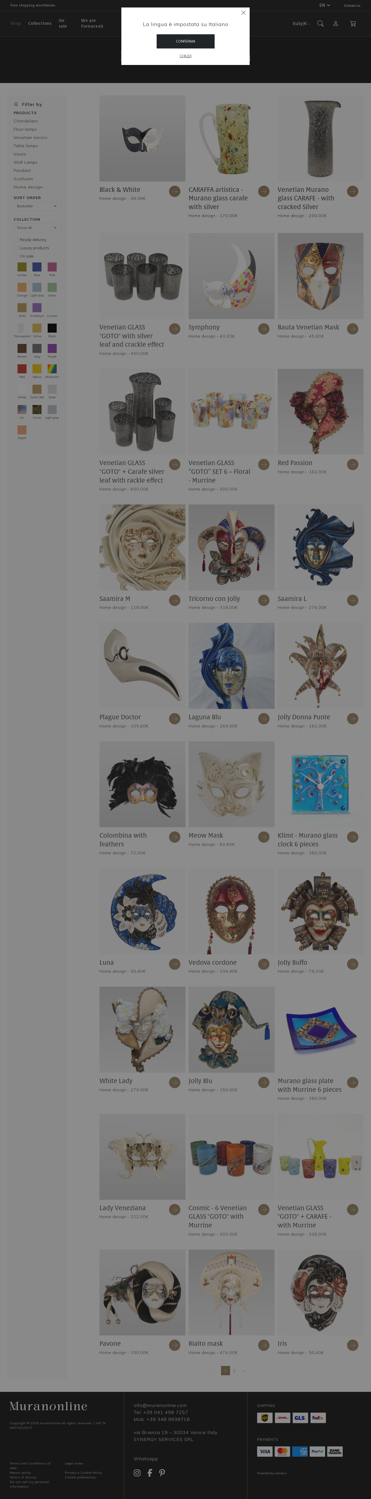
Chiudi (185, 56)
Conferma (185, 41)
